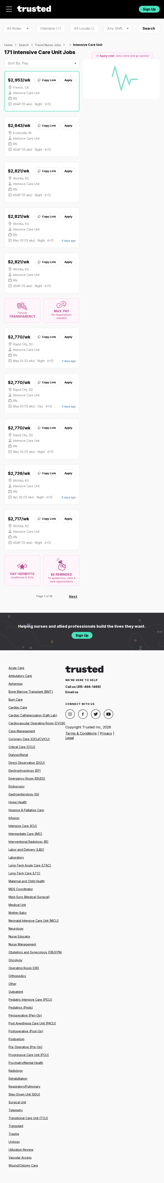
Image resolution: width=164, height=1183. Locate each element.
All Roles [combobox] (14, 28)
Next (73, 596)
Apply (68, 80)
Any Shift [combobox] (114, 28)
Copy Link (46, 80)
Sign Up (149, 9)
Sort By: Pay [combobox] (18, 63)
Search (149, 28)
